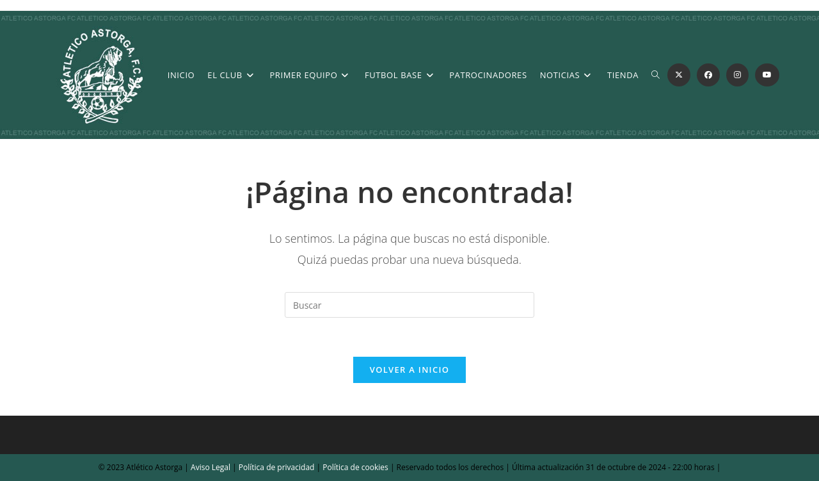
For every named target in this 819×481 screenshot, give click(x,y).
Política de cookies (354, 467)
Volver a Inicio (409, 369)
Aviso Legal (209, 467)
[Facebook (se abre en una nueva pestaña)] (708, 74)
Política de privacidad (277, 467)
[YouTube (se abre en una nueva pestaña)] (767, 74)
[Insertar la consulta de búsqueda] (409, 305)
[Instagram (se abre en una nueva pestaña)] (737, 74)
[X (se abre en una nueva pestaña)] (678, 74)
